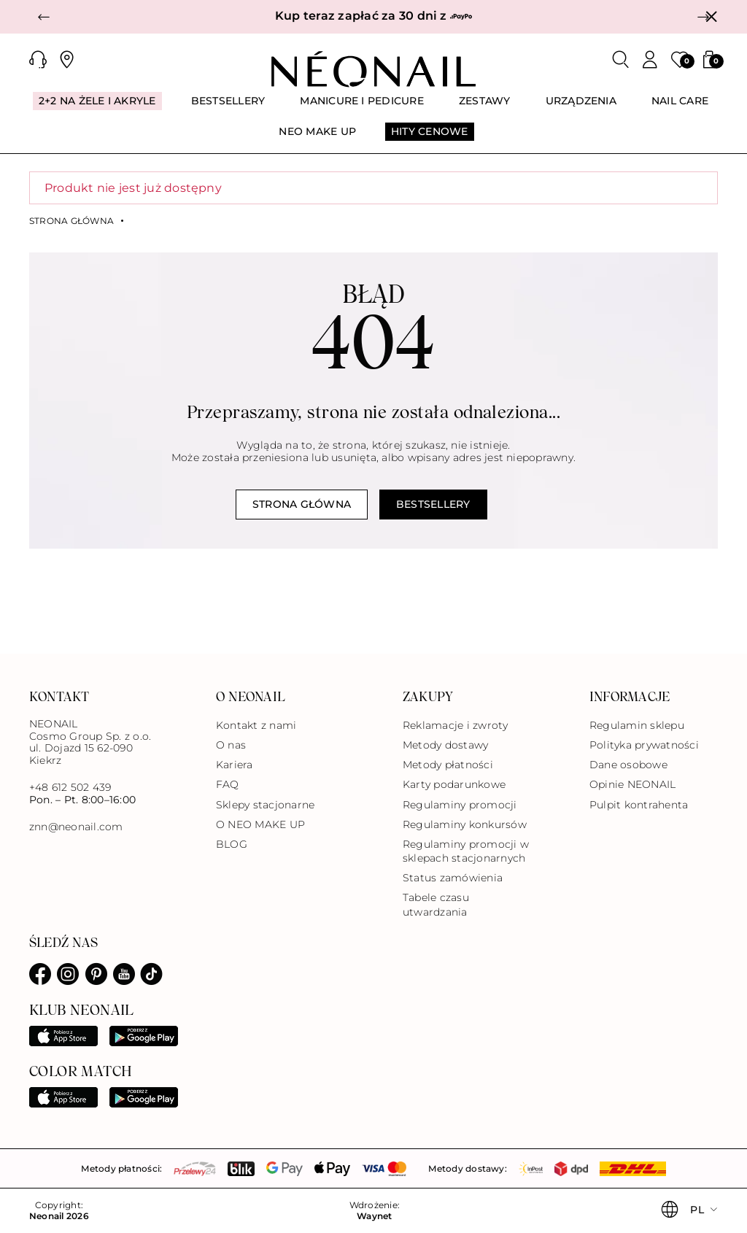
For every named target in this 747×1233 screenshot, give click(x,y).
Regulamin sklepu (636, 725)
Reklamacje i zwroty (455, 725)
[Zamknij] (711, 16)
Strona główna (71, 221)
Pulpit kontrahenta (638, 804)
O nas (231, 744)
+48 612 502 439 (70, 787)
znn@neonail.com (76, 827)
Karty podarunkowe (454, 784)
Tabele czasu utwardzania (436, 904)
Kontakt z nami (256, 725)
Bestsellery (433, 504)
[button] (43, 16)
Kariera (234, 764)
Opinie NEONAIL (632, 784)
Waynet (374, 1216)
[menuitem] (97, 107)
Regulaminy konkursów (465, 824)
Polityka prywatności (644, 744)
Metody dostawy (445, 744)
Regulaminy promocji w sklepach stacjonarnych (466, 851)
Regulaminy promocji (460, 804)
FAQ (227, 784)
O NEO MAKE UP (260, 824)
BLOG (231, 844)
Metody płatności (448, 764)
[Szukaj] (621, 60)
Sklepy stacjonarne (265, 804)
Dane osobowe (628, 764)
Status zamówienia (453, 877)
